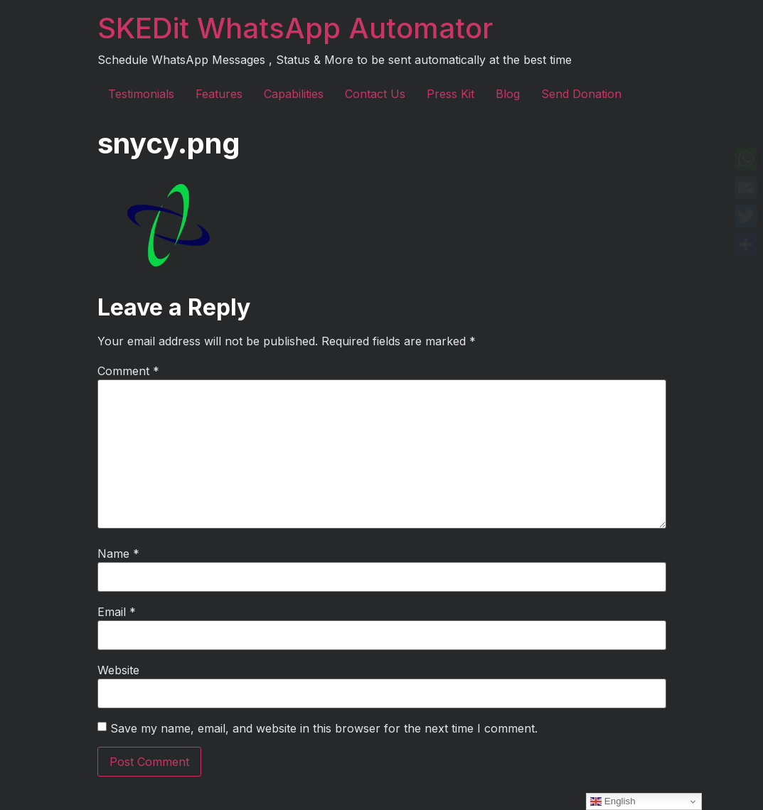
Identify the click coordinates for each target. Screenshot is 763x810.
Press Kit (450, 94)
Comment (128, 371)
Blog (508, 94)
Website (118, 670)
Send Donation (581, 94)
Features (219, 94)
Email (116, 611)
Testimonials (141, 94)
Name (118, 553)
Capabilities (294, 94)
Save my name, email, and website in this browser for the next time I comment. (324, 728)
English (612, 801)
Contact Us (375, 94)
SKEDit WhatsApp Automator (295, 28)
